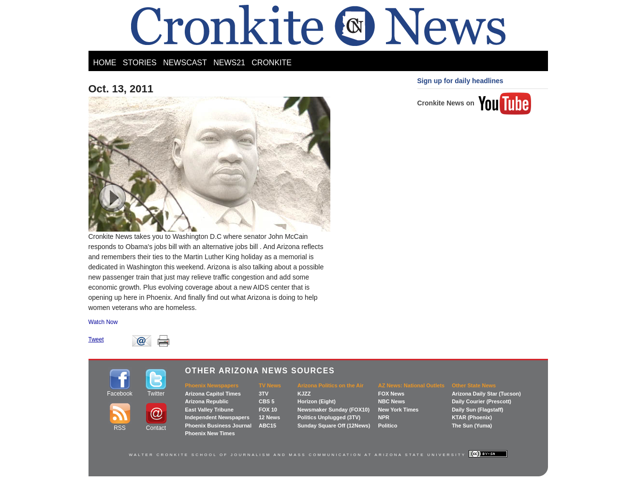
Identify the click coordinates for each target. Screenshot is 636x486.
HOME (105, 63)
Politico (388, 425)
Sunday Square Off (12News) (333, 425)
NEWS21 (229, 63)
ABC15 (267, 425)
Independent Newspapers (217, 417)
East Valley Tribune (209, 409)
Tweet (96, 339)
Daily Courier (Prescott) (481, 401)
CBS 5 (266, 401)
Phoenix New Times (210, 433)
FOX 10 (268, 409)
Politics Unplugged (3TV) (328, 417)
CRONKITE (271, 63)
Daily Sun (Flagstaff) (477, 409)
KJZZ (304, 394)
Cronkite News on (474, 103)
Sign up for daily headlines (460, 81)
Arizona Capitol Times (213, 394)
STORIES (140, 63)
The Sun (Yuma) (472, 425)
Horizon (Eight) (316, 401)
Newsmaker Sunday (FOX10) (333, 409)
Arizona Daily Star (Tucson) (486, 394)
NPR (383, 417)
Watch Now (103, 322)
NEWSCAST (185, 63)
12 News (269, 417)
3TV (263, 394)
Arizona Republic (207, 401)
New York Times (398, 409)
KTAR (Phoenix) (472, 417)
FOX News (391, 394)
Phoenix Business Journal (218, 425)
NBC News (391, 401)
